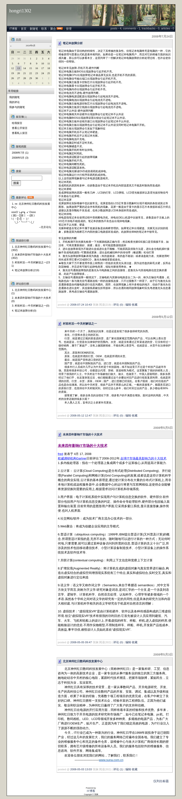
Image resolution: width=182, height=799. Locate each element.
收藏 (134, 304)
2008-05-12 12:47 (81, 415)
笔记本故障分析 (73, 43)
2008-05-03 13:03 (81, 769)
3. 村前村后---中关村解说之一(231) (30, 264)
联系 (44, 28)
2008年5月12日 (162, 317)
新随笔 (34, 28)
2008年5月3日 (163, 654)
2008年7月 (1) (20, 152)
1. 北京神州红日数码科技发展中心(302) (31, 248)
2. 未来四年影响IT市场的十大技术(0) (31, 299)
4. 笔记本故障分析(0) (24, 310)
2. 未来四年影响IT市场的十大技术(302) (31, 256)
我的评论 (14, 102)
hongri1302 (20, 10)
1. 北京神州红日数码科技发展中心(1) (31, 291)
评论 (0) (118, 304)
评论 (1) (118, 769)
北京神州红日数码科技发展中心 (83, 661)
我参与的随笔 (17, 107)
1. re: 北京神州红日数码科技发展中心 (30, 205)
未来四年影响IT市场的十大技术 (82, 434)
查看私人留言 (19, 133)
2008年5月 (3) (20, 157)
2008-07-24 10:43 (81, 304)
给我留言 (17, 123)
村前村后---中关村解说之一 (80, 323)
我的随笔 (14, 97)
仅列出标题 (161, 781)
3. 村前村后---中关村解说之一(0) (30, 305)
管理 (69, 28)
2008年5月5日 (163, 428)
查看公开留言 (19, 128)
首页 (24, 28)
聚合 (53, 28)
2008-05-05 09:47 (81, 642)
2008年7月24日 (162, 36)
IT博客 (13, 28)
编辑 (128, 304)
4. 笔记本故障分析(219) (25, 270)
